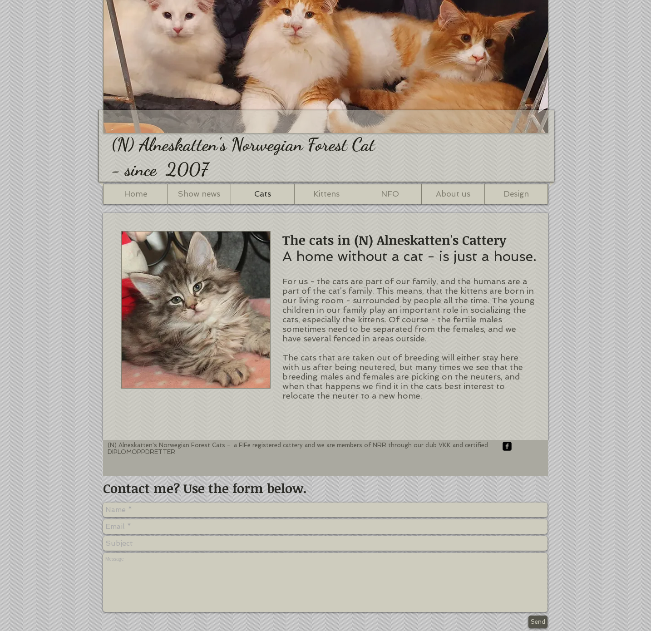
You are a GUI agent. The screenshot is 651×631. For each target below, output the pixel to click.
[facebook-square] (507, 446)
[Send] (537, 622)
